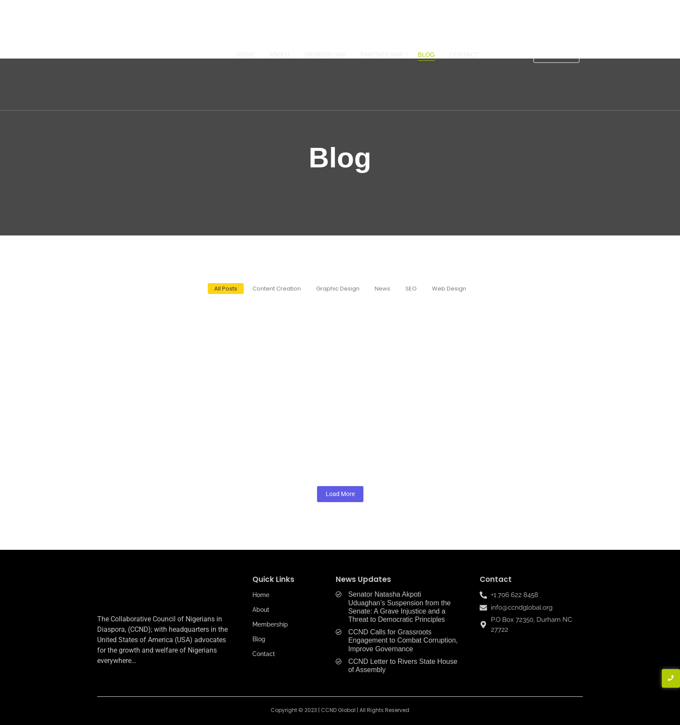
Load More (340, 493)
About (279, 54)
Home (245, 54)
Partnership (383, 54)
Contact (464, 54)
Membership (325, 54)
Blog (426, 54)
